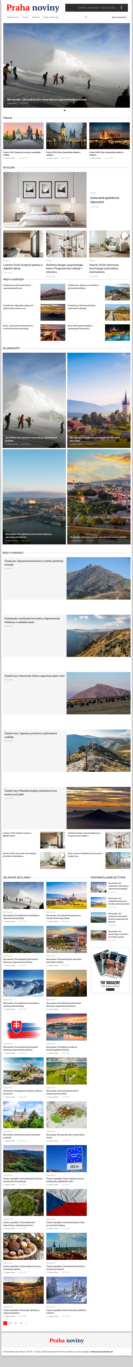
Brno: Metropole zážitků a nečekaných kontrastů (80, 327)
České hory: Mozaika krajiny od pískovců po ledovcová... (18, 307)
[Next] (129, 118)
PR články (61, 1351)
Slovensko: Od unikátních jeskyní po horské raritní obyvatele (63, 917)
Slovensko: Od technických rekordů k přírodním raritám (98, 537)
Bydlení (36, 17)
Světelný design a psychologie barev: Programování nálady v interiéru (64, 268)
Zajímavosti (13, 17)
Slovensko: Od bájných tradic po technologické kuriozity (61, 1048)
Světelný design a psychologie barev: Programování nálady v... (84, 834)
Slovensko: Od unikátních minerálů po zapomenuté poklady (47, 99)
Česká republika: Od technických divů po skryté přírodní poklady (22, 1180)
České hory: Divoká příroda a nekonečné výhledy (82, 307)
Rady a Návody (50, 17)
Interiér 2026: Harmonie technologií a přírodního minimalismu (104, 268)
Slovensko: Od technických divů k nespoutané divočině (62, 1092)
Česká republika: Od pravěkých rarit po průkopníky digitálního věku (65, 1180)
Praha (25, 17)
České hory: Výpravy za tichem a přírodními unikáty (83, 286)
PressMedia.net (11, 1351)
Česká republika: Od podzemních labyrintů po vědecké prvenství (19, 1224)
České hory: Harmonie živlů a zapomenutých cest (17, 286)
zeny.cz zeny (12, 104)
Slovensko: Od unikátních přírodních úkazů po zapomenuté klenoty (20, 960)
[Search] (86, 17)
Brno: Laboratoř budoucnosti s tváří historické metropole (18, 327)
